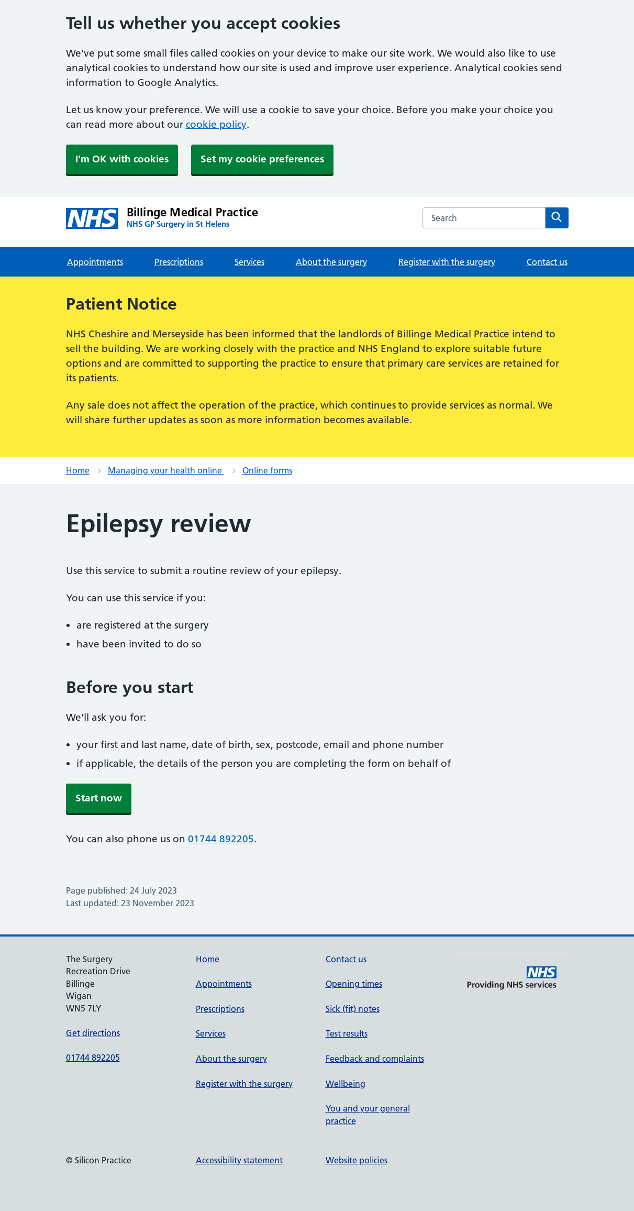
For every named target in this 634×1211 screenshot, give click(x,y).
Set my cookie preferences (262, 159)
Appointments (95, 262)
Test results (347, 1033)
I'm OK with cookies (122, 159)
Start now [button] (98, 798)
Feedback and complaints (375, 1058)
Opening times (354, 983)
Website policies (356, 1160)
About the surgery (331, 262)
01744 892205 (221, 839)
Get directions (93, 1033)
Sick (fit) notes (353, 1009)
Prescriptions (178, 262)
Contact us (547, 262)
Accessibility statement (239, 1160)
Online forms (267, 470)
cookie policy (216, 124)
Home (78, 470)
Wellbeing (345, 1083)
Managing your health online (166, 470)
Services (249, 262)
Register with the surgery (446, 262)
